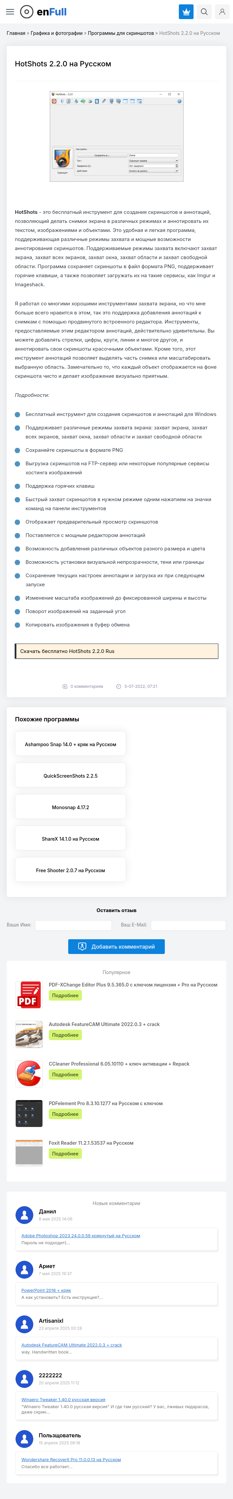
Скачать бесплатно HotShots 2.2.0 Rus (67, 651)
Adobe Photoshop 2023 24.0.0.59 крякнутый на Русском (80, 1172)
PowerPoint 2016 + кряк (46, 1227)
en (52, 12)
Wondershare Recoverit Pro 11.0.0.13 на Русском (71, 1396)
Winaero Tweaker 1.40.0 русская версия (63, 1336)
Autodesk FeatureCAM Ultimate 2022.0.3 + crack (71, 1281)
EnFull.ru (18, 1470)
